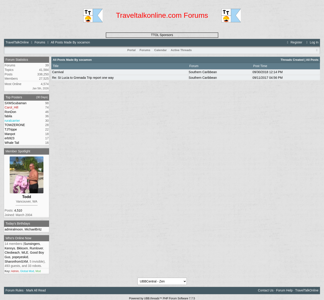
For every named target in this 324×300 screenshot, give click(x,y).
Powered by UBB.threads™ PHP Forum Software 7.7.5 (162, 298)
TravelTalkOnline (17, 42)
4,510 (18, 210)
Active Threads (181, 50)
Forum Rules (14, 290)
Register (294, 42)
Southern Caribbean (203, 72)
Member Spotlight (17, 151)
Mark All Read (36, 290)
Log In (311, 42)
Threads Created (292, 59)
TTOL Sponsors (162, 35)
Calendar (160, 50)
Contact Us (265, 290)
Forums (39, 42)
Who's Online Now (18, 238)
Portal (131, 50)
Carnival (57, 72)
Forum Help (284, 290)
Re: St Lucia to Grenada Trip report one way (83, 77)
